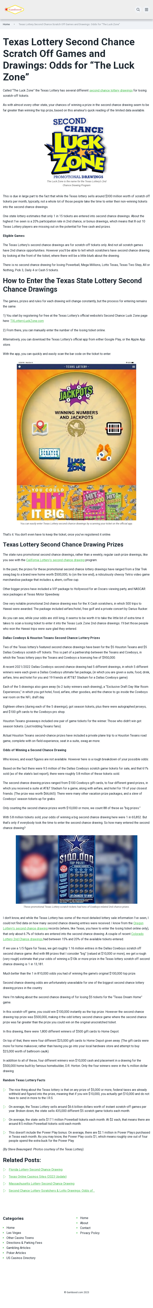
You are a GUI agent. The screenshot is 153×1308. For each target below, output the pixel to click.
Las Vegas (13, 1233)
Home (6, 24)
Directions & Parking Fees (24, 1243)
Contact (85, 1228)
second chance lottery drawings (111, 90)
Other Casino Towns (20, 1238)
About (84, 1223)
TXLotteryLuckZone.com (27, 321)
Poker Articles (16, 1253)
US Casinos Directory (21, 1258)
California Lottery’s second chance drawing (55, 560)
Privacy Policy (90, 1233)
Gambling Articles (18, 1248)
